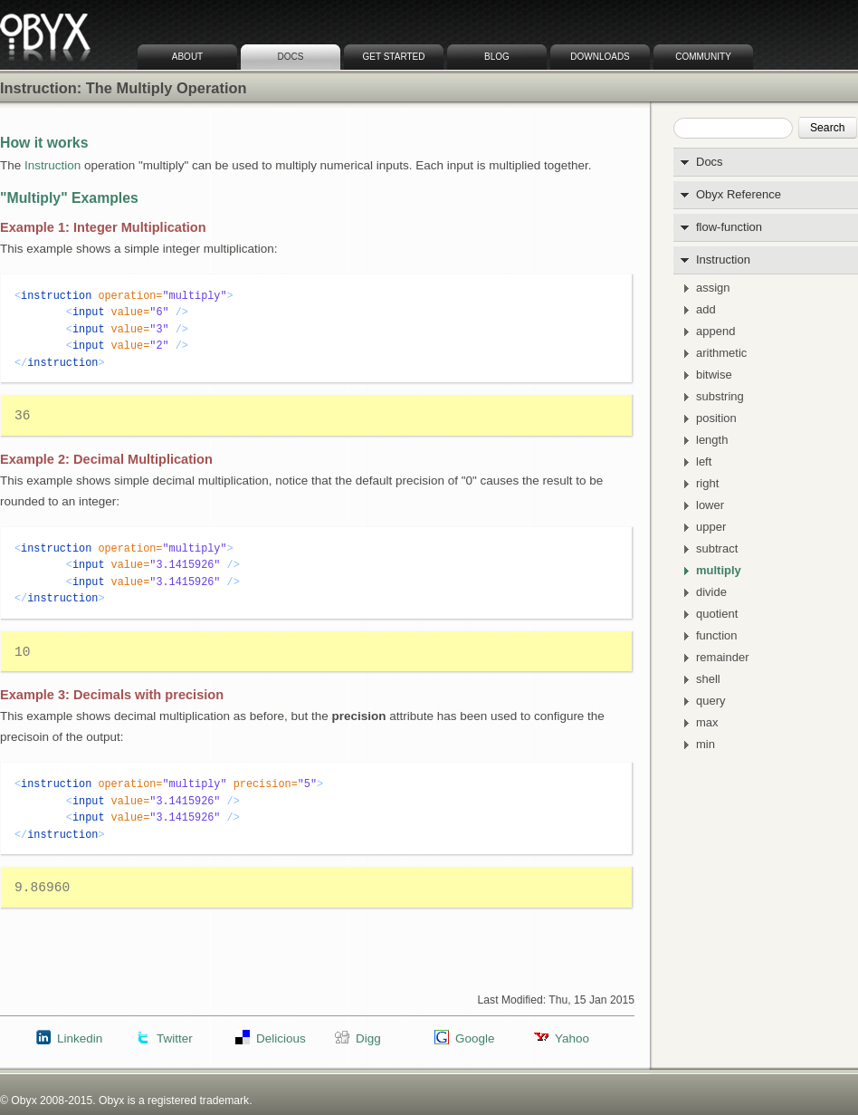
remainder (722, 657)
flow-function (729, 227)
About (187, 57)
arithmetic (721, 353)
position (716, 418)
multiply (718, 570)
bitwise (714, 375)
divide (711, 592)
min (705, 744)
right (707, 483)
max (707, 722)
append (715, 331)
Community (703, 57)
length (712, 440)
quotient (717, 614)
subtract (717, 549)
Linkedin (79, 1038)
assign (713, 288)
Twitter (175, 1038)
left (703, 462)
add (706, 309)
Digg (368, 1038)
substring (720, 396)
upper (711, 527)
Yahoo (572, 1038)
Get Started (394, 57)
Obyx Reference (738, 194)
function (717, 636)
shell (708, 679)
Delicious (281, 1038)
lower (710, 505)
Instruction (723, 259)
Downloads (600, 57)
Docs (291, 57)
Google (474, 1038)
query (711, 701)
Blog (497, 57)
